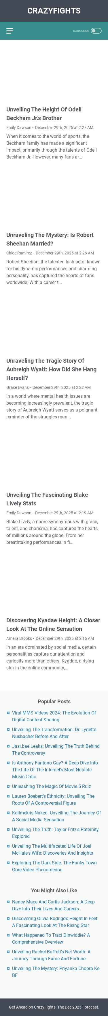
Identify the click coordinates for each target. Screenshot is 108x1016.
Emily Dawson (18, 127)
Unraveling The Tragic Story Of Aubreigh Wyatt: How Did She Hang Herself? (51, 369)
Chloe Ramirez (19, 253)
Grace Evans (17, 387)
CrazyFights (54, 11)
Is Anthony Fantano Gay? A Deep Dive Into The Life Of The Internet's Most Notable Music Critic (55, 769)
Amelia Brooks (19, 638)
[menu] (13, 31)
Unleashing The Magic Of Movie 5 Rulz (51, 786)
